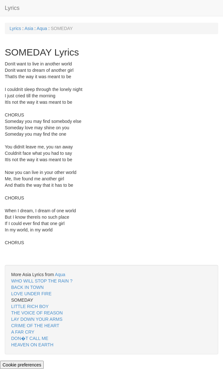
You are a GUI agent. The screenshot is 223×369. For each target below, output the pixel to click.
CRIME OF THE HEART (35, 325)
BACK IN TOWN (27, 287)
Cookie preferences (22, 364)
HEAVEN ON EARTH (32, 344)
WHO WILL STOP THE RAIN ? (41, 280)
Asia (29, 28)
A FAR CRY (22, 332)
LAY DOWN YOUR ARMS (36, 319)
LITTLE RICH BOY (29, 306)
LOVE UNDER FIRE (31, 293)
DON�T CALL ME (29, 338)
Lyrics (12, 8)
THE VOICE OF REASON (37, 312)
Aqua (42, 28)
